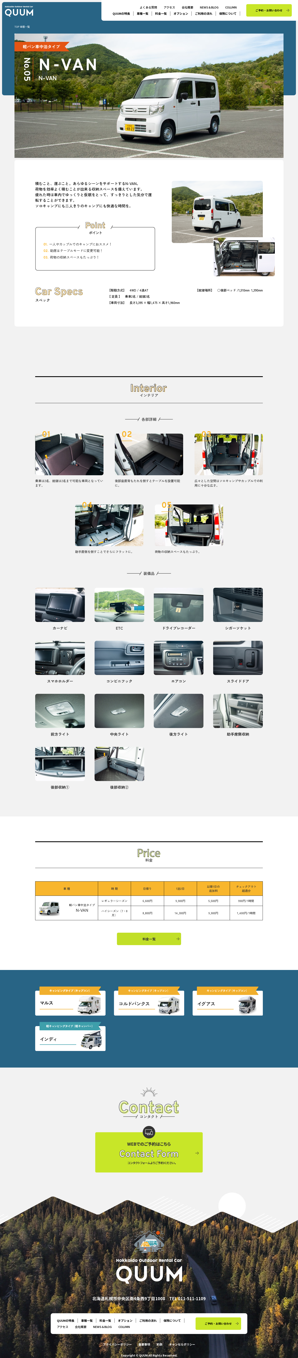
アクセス (169, 7)
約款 (159, 1344)
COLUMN (231, 7)
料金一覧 (161, 13)
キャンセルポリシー (182, 1344)
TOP (16, 26)
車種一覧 (142, 13)
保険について (228, 13)
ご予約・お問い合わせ (269, 10)
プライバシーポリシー (117, 1344)
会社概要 (187, 7)
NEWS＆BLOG (209, 7)
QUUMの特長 (121, 13)
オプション (181, 13)
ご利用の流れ (203, 13)
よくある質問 (148, 7)
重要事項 (144, 1344)
